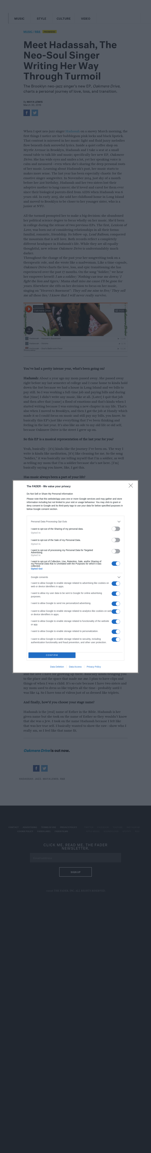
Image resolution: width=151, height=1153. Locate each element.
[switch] (116, 529)
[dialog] (75, 576)
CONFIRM (52, 655)
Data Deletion (57, 666)
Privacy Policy (94, 666)
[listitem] (75, 521)
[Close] (132, 487)
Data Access (75, 666)
